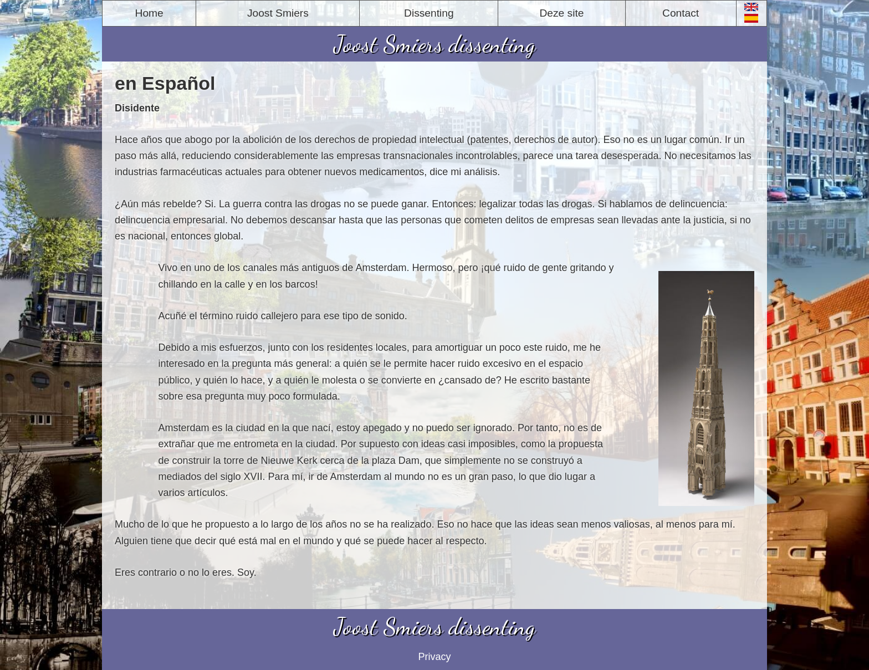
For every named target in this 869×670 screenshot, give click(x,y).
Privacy (434, 656)
